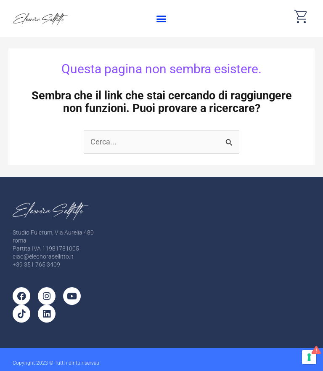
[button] (161, 19)
